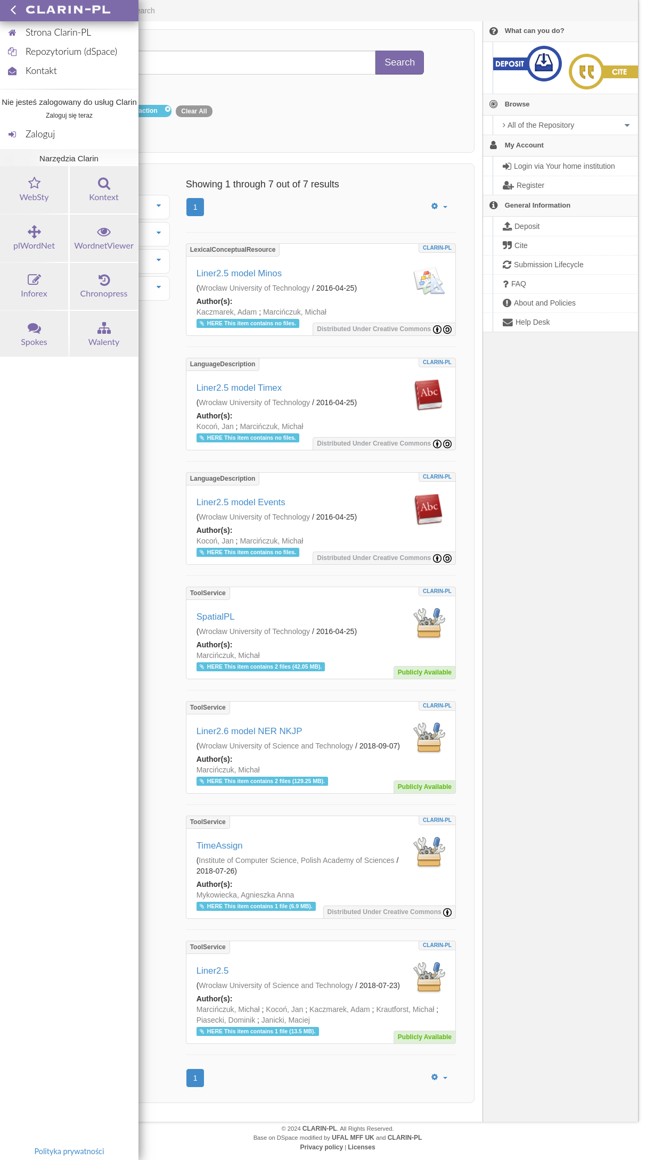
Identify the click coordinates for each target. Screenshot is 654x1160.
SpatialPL (216, 617)
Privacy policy (321, 1147)
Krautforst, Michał (405, 1009)
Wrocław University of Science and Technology (276, 746)
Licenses (361, 1147)
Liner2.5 (213, 971)
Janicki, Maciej (285, 1020)
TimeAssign (220, 846)
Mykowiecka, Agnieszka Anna (246, 895)
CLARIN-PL (437, 248)
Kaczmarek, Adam (227, 312)
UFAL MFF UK (353, 1137)
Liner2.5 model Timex (239, 388)
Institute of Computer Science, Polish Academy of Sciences (296, 860)
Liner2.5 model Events (241, 502)
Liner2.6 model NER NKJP (250, 731)
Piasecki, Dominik (226, 1020)
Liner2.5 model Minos (239, 273)
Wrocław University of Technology (254, 288)
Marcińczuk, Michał (294, 312)
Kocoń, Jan (215, 426)
